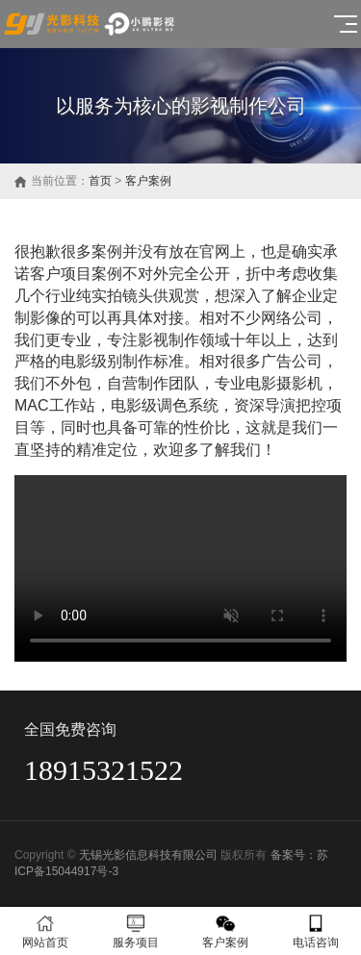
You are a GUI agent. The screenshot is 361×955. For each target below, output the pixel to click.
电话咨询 (316, 931)
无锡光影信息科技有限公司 (148, 855)
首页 (100, 181)
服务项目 (135, 931)
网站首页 (45, 931)
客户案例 (148, 181)
